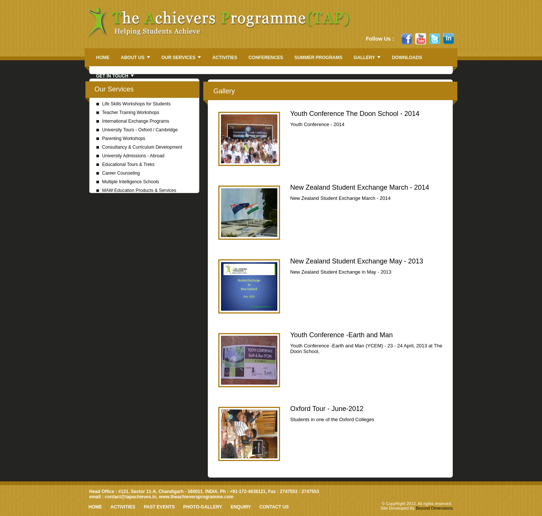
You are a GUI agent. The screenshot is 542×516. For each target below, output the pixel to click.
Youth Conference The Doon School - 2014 (354, 113)
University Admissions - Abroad (130, 155)
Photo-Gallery (202, 507)
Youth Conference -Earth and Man (341, 335)
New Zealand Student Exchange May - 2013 (356, 261)
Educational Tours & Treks (125, 164)
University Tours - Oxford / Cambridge (137, 129)
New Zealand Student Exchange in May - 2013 (340, 272)
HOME (95, 507)
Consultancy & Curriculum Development (139, 147)
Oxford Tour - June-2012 (327, 408)
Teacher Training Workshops (127, 112)
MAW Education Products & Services (136, 190)
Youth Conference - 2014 (317, 124)
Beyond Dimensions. (435, 508)
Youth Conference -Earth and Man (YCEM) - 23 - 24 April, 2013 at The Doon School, (366, 348)
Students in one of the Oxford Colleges (332, 419)
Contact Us (274, 507)
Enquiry (241, 507)
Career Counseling (118, 173)
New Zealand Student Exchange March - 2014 (359, 187)
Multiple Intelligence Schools (127, 181)
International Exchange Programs (132, 121)
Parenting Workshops (120, 138)
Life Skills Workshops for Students (133, 104)
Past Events (159, 507)
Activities (122, 507)
